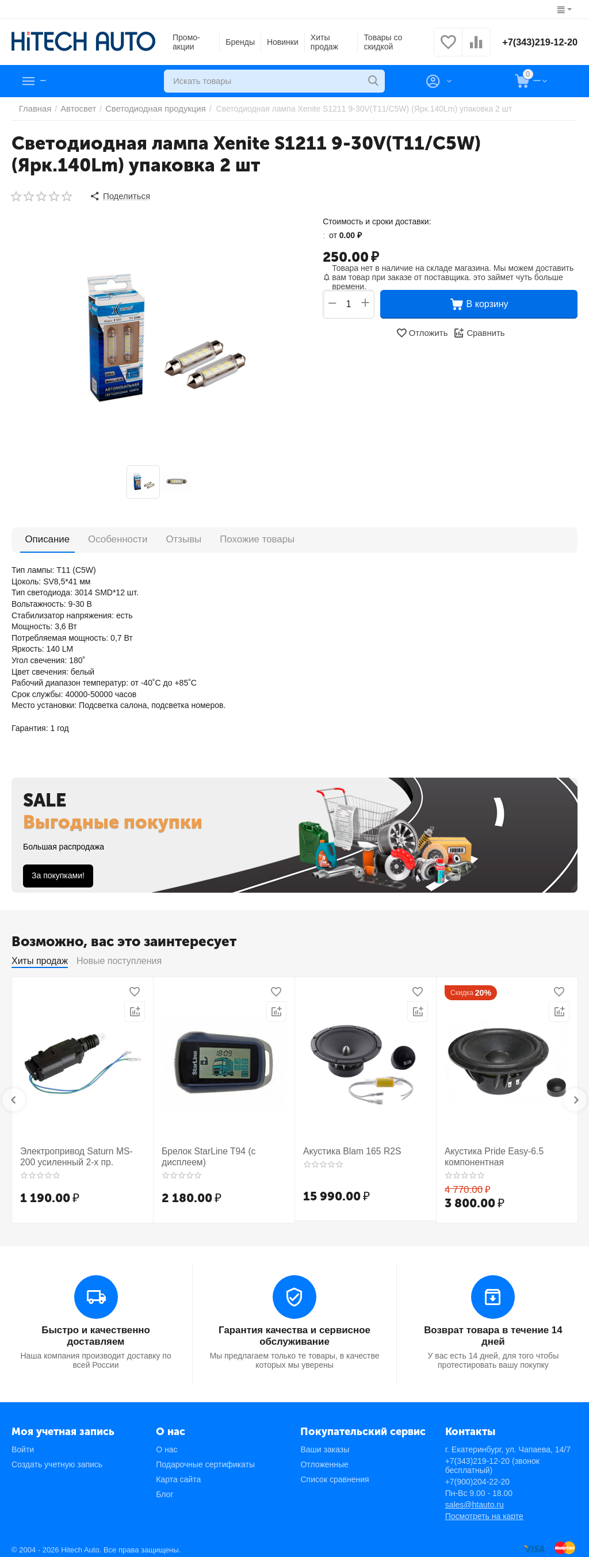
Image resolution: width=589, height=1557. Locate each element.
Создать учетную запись (57, 1458)
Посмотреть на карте (484, 1509)
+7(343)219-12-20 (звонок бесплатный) (492, 1459)
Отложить (422, 331)
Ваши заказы (324, 1443)
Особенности (99, 537)
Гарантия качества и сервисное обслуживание (295, 1331)
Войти (23, 1443)
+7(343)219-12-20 (535, 42)
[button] (118, 196)
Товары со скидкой (378, 42)
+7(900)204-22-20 (477, 1475)
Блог (164, 1488)
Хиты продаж (322, 42)
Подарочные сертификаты (205, 1458)
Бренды (238, 42)
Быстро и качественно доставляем (95, 1325)
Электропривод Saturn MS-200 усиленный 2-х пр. (77, 1154)
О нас (166, 1443)
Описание (41, 537)
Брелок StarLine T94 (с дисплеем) (204, 1154)
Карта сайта (178, 1473)
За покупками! (58, 873)
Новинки (280, 42)
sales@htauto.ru (474, 1498)
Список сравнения (334, 1473)
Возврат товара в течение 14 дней (493, 1331)
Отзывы (153, 537)
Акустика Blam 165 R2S (347, 1149)
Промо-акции (186, 42)
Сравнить (477, 331)
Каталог (61, 81)
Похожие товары (213, 537)
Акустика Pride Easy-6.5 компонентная (489, 1154)
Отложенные (324, 1458)
